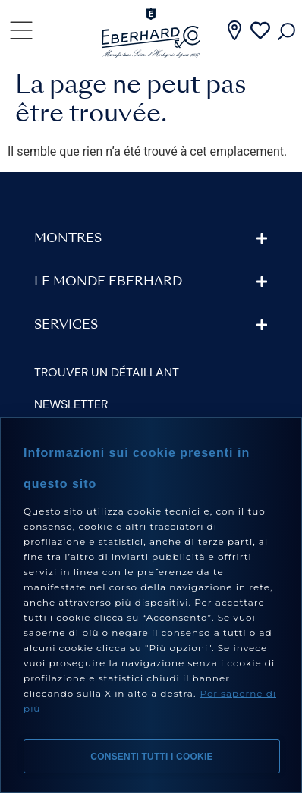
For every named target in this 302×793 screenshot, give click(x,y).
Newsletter (71, 404)
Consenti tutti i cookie (151, 756)
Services (66, 325)
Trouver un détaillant (106, 372)
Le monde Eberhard (108, 282)
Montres (68, 239)
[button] (151, 238)
